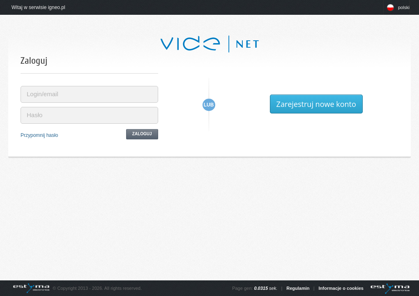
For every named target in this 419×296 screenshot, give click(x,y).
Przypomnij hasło (39, 135)
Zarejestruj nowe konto (316, 104)
